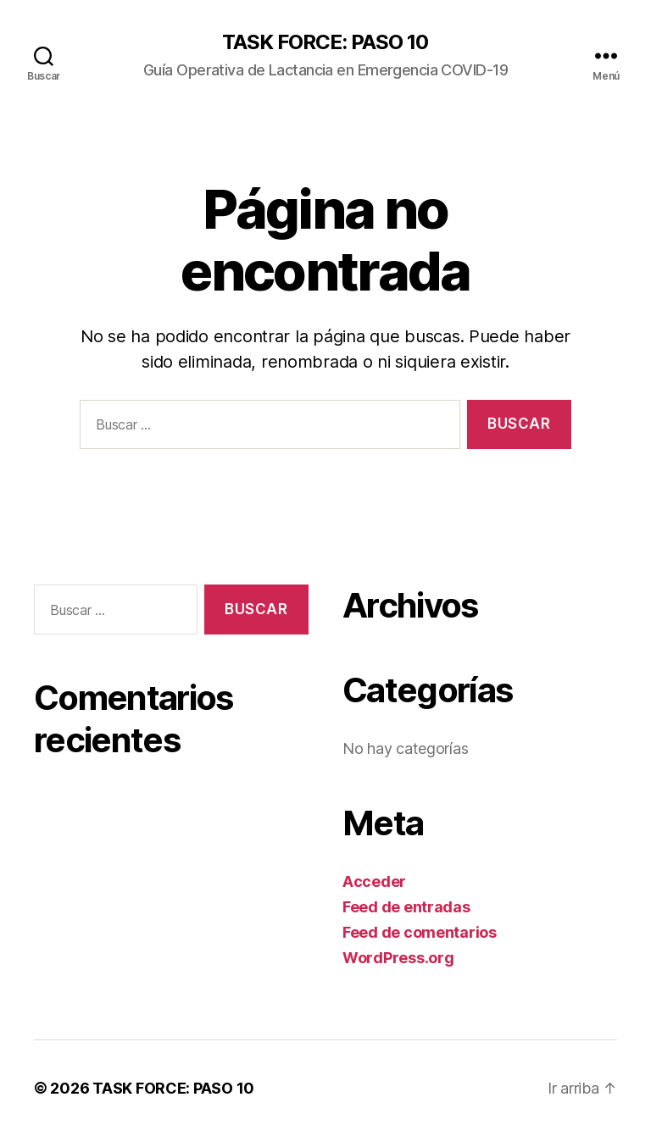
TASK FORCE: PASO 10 (325, 42)
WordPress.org (398, 958)
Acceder (374, 881)
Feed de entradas (406, 907)
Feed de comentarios (419, 932)
